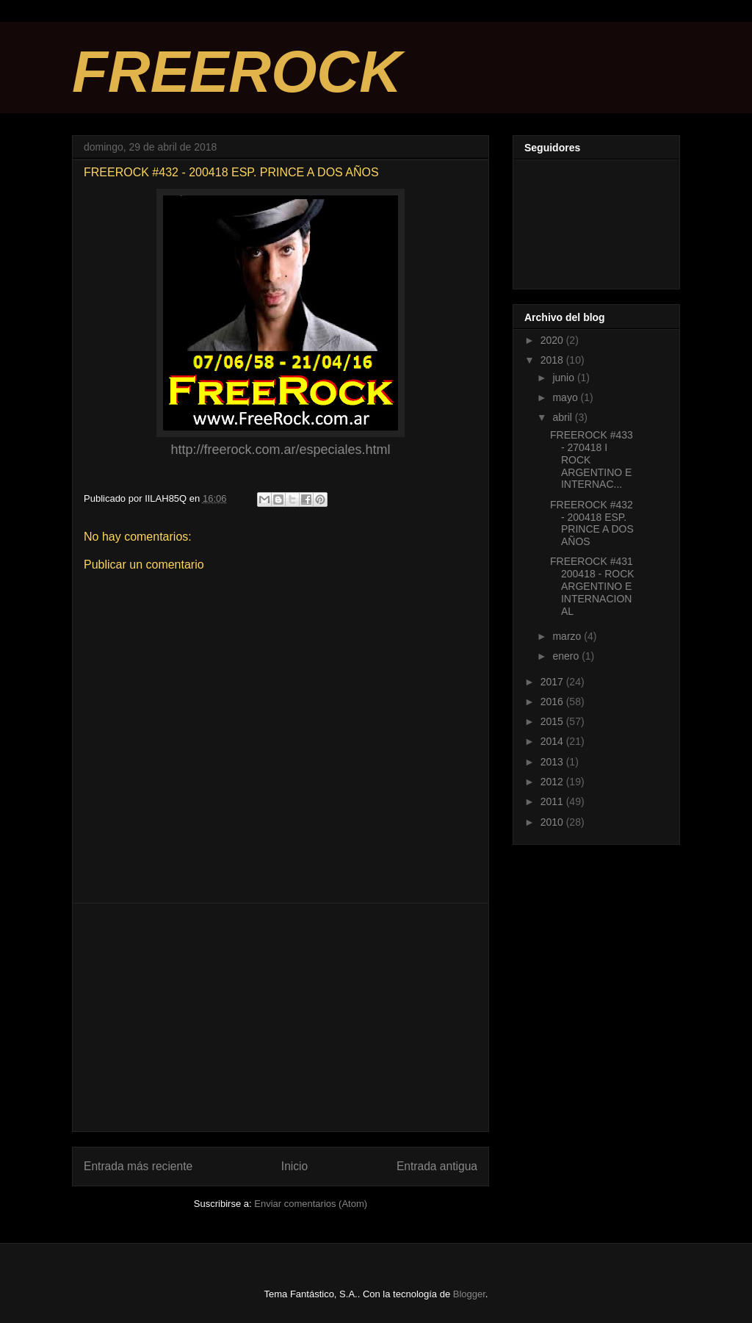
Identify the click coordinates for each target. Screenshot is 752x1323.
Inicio (294, 1166)
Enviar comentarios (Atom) (310, 1203)
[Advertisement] (280, 1017)
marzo (568, 636)
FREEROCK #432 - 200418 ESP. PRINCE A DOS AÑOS (592, 523)
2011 (553, 801)
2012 (553, 781)
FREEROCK (237, 71)
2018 (553, 360)
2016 (553, 701)
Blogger (469, 1293)
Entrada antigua (437, 1166)
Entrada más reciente (138, 1166)
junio (564, 377)
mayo (566, 397)
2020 (553, 340)
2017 (553, 682)
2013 (553, 762)
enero (567, 656)
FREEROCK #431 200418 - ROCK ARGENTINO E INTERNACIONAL (592, 585)
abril (563, 417)
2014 (553, 741)
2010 (553, 822)
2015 (553, 721)
